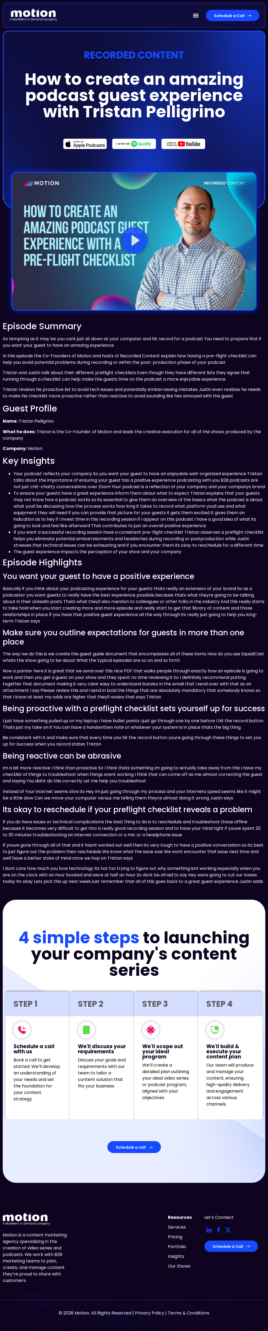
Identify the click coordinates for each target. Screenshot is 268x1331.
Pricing (175, 1237)
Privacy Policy (149, 1313)
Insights (176, 1256)
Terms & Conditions (188, 1313)
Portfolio (177, 1246)
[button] (195, 15)
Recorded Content (134, 55)
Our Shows (179, 1266)
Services (177, 1227)
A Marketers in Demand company (33, 19)
